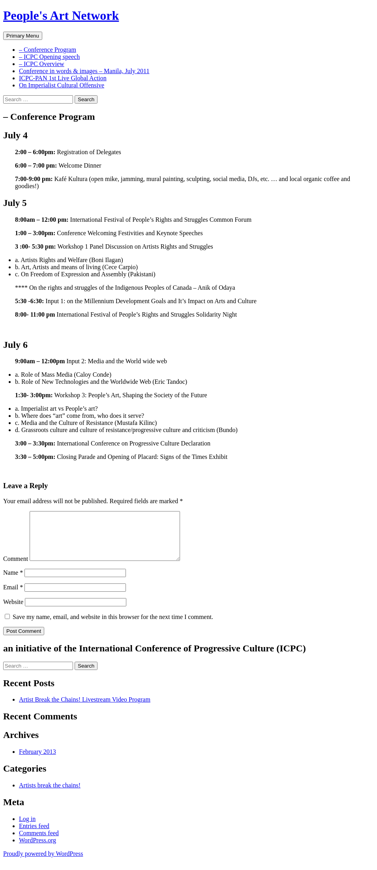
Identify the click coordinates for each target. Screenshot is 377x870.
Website (13, 611)
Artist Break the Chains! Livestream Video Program (84, 709)
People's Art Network (61, 15)
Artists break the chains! (50, 794)
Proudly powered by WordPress (43, 863)
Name (13, 582)
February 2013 (37, 761)
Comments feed (39, 842)
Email (13, 596)
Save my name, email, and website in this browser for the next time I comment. (113, 626)
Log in (27, 828)
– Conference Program (47, 49)
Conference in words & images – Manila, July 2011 (84, 71)
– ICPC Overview (41, 63)
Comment (15, 568)
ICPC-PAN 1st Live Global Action (63, 78)
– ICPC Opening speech (49, 56)
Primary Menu (22, 36)
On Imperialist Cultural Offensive (61, 85)
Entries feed (34, 835)
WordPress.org (37, 849)
